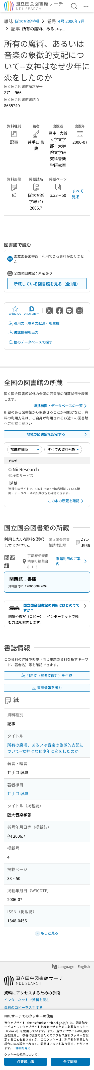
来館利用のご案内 (72, 561)
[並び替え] (24, 449)
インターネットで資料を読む (27, 999)
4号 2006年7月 (71, 21)
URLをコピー (31, 310)
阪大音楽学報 (27, 21)
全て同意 (70, 1061)
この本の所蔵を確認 (66, 501)
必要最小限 (25, 1061)
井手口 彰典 (17, 793)
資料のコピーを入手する (23, 1007)
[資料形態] (63, 449)
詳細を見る (23, 1048)
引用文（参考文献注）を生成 (33, 323)
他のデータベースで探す (30, 342)
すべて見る (78, 193)
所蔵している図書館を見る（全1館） (47, 284)
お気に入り (15, 310)
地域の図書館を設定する (58, 434)
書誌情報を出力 (23, 332)
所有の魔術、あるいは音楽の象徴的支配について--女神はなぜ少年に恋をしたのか (45, 748)
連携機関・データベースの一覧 (61, 406)
